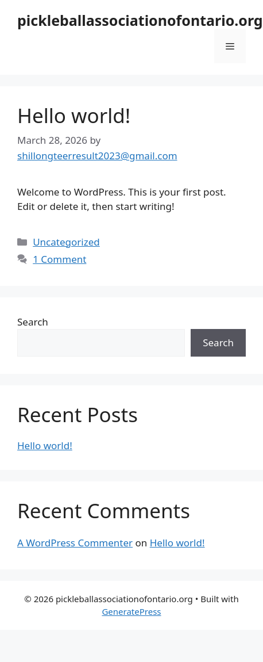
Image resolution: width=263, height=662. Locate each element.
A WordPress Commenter (75, 542)
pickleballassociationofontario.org (140, 20)
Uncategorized (66, 241)
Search (32, 321)
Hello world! (73, 115)
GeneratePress (131, 611)
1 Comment (59, 259)
